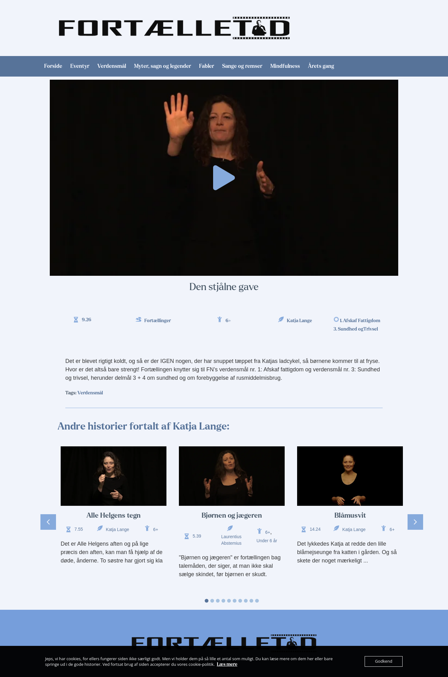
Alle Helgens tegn (113, 515)
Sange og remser (242, 66)
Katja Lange (299, 320)
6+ (228, 320)
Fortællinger (157, 320)
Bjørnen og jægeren (232, 515)
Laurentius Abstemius (231, 540)
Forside (53, 66)
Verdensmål (111, 66)
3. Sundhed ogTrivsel (356, 329)
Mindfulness (285, 66)
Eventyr (79, 66)
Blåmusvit (350, 515)
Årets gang (321, 66)
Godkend (383, 661)
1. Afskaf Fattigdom (360, 320)
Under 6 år (267, 540)
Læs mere (227, 664)
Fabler (206, 66)
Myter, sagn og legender (162, 66)
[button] (224, 177)
